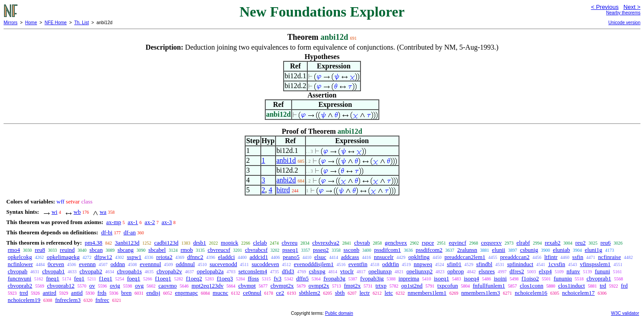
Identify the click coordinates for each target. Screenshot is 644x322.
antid (77, 292)
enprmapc (186, 292)
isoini (500, 278)
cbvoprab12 (60, 285)
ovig (115, 285)
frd (624, 285)
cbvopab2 (91, 271)
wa (103, 211)
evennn (87, 264)
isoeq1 (441, 278)
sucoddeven (265, 264)
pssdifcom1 (387, 249)
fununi (602, 271)
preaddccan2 (515, 257)
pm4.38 (93, 242)
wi (54, 211)
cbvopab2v (169, 271)
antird (49, 292)
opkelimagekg (63, 257)
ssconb (351, 249)
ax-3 (166, 222)
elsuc (320, 257)
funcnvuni (19, 278)
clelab (260, 242)
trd (603, 285)
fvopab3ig (372, 278)
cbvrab (362, 242)
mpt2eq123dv (207, 285)
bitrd (283, 190)
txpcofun (447, 285)
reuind (67, 249)
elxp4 (545, 271)
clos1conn (531, 285)
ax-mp (113, 222)
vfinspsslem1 (595, 264)
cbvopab (17, 271)
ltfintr (551, 257)
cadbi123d (166, 242)
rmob (187, 249)
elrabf (523, 242)
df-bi (106, 232)
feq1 (79, 278)
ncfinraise (609, 257)
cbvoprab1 (599, 278)
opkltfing (419, 257)
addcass (350, 257)
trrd (24, 292)
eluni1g (593, 249)
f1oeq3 (225, 278)
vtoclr (347, 271)
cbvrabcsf (256, 249)
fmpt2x (352, 285)
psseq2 (321, 249)
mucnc (221, 292)
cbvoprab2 (20, 285)
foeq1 (133, 278)
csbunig (529, 249)
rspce (428, 242)
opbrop (455, 271)
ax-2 (149, 222)
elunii (498, 249)
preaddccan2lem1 (465, 257)
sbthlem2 (309, 292)
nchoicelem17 (578, 292)
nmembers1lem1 (427, 292)
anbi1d (286, 160)
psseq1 (290, 249)
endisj (153, 292)
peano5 (291, 257)
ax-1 (133, 222)
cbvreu (289, 242)
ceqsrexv (491, 242)
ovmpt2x (319, 285)
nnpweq (423, 264)
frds (101, 292)
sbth (340, 292)
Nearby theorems (623, 12)
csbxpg (317, 271)
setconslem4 (252, 271)
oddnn (117, 264)
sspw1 (134, 257)
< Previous (605, 7)
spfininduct (520, 264)
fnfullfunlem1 (489, 285)
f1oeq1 (163, 278)
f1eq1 (105, 278)
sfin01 (454, 264)
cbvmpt (247, 285)
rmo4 (14, 249)
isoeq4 (471, 278)
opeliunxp (380, 271)
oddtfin (390, 264)
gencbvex (396, 242)
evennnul (150, 264)
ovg (139, 285)
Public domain (339, 313)
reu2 (580, 242)
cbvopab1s (129, 271)
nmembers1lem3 (480, 292)
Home (31, 22)
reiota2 (164, 257)
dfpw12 (103, 257)
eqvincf (457, 242)
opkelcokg (20, 257)
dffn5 (302, 278)
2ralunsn (467, 249)
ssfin (578, 257)
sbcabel (157, 249)
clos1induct (571, 285)
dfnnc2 (195, 257)
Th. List (81, 22)
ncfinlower (20, 264)
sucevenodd (223, 264)
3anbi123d (127, 242)
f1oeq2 (194, 278)
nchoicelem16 (531, 292)
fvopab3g (334, 278)
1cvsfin (556, 264)
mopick (229, 242)
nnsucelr (384, 257)
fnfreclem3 (67, 300)
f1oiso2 (530, 278)
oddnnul (185, 264)
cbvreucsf (219, 249)
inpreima (408, 278)
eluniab (561, 249)
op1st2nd (412, 285)
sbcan (96, 249)
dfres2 (516, 271)
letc (389, 292)
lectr (365, 292)
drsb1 (199, 242)
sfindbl (484, 264)
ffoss (253, 278)
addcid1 (259, 257)
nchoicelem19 (24, 300)
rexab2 (552, 242)
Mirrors (10, 22)
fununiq (563, 278)
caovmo (167, 285)
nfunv (573, 271)
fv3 (277, 278)
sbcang (126, 249)
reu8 (40, 249)
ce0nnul (252, 292)
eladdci (226, 257)
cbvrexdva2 (325, 242)
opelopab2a (210, 271)
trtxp (381, 285)
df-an (129, 232)
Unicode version (624, 22)
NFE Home (56, 22)
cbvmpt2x (282, 285)
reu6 (605, 242)
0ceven (56, 264)
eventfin (358, 264)
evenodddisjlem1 (314, 264)
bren (126, 292)
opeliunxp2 (420, 271)
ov (92, 285)
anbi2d (286, 180)
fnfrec (102, 300)
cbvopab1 (53, 271)
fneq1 (52, 278)
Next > (631, 7)
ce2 (280, 292)
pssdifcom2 (428, 249)
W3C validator (625, 313)
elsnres (487, 271)
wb (77, 211)
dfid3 (288, 271)
